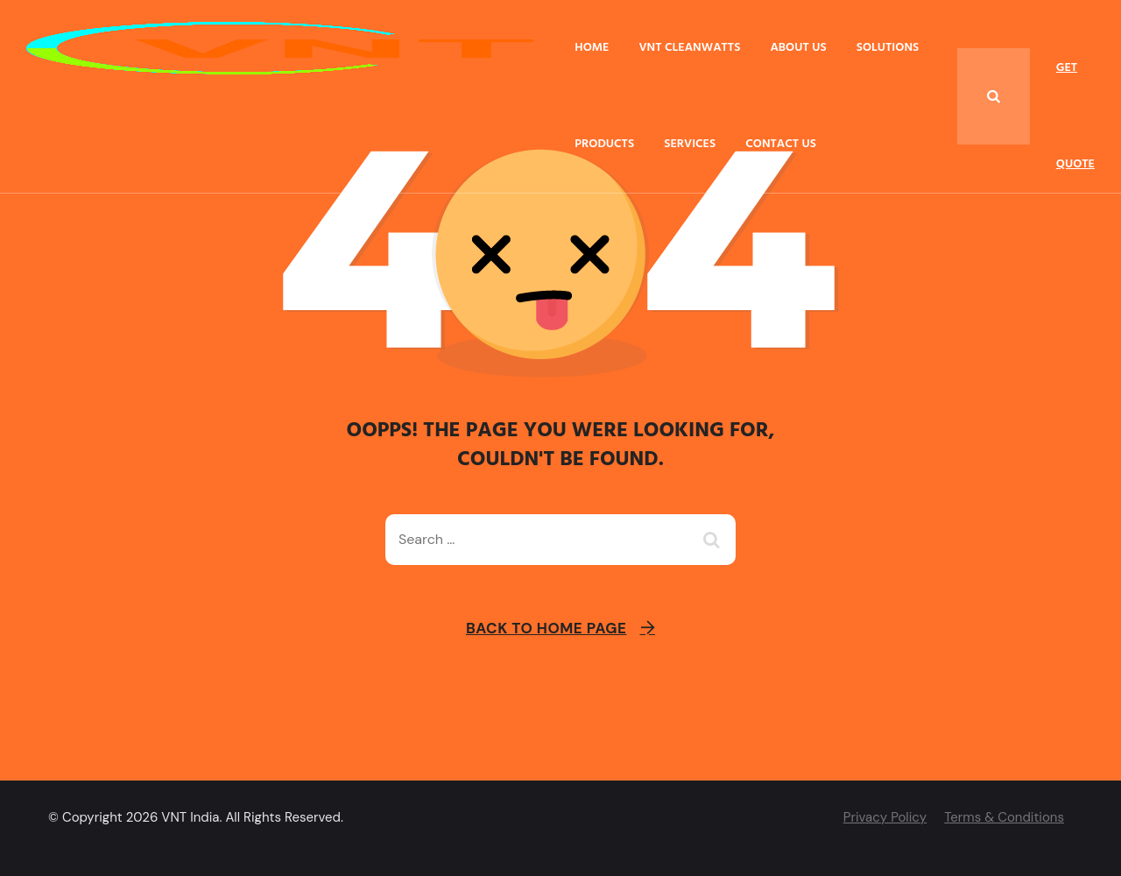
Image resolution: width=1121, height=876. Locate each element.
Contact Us (780, 144)
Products (604, 144)
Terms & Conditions (1004, 817)
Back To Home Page (546, 628)
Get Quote (1075, 87)
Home (592, 48)
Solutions (888, 48)
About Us (798, 48)
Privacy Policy (885, 817)
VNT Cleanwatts (689, 48)
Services (690, 144)
